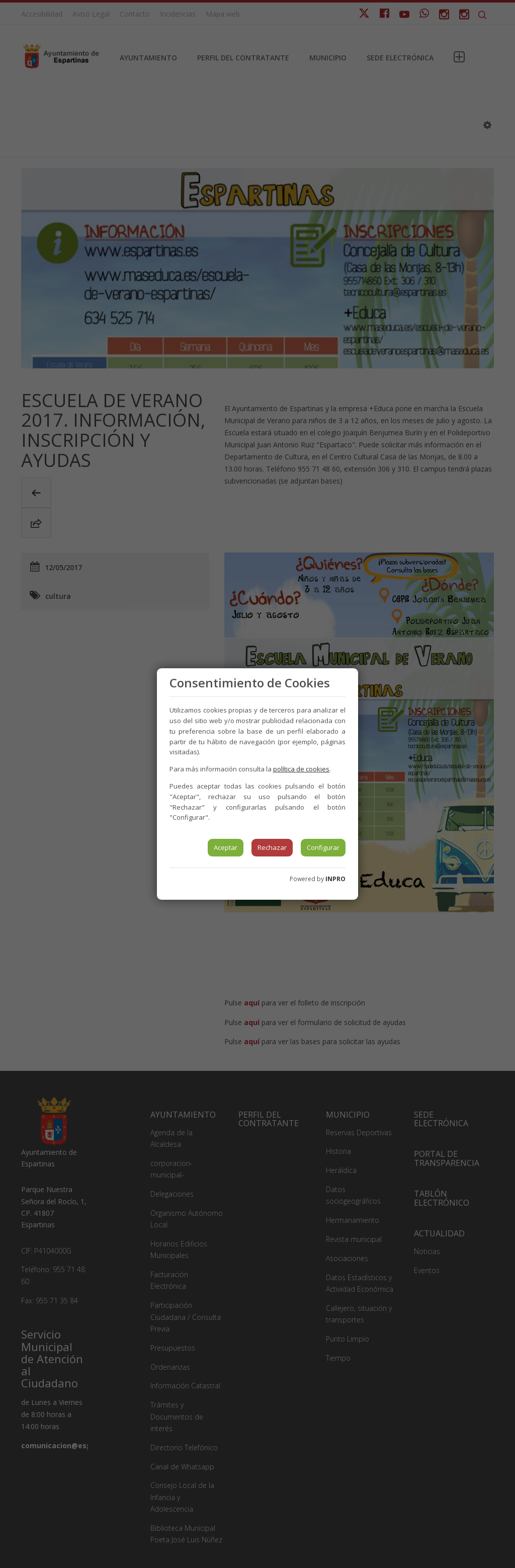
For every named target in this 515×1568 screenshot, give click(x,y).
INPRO (335, 879)
